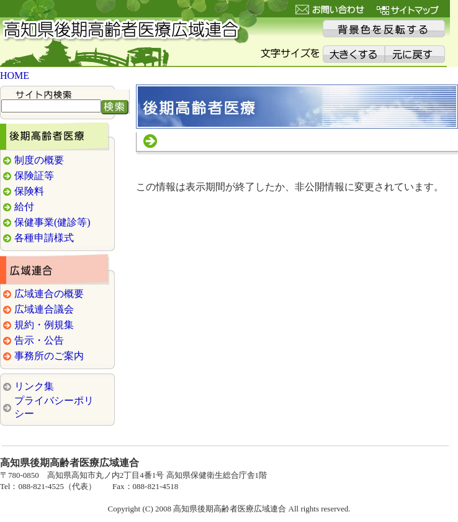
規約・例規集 (44, 324)
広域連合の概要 (49, 293)
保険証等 (34, 175)
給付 (24, 206)
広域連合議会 (44, 309)
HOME (14, 75)
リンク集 (34, 386)
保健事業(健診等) (52, 222)
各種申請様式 (44, 237)
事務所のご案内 (49, 355)
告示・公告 (39, 340)
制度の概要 (39, 160)
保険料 (29, 191)
